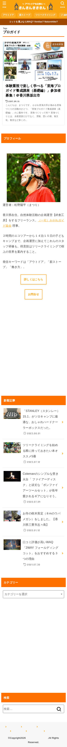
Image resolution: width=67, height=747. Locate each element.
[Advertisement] (33, 353)
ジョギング (18, 731)
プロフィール (34, 731)
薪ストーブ (24, 15)
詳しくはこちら (33, 279)
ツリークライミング (45, 15)
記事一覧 (50, 731)
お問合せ (33, 294)
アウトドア (8, 15)
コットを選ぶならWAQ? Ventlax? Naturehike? (33, 21)
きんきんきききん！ (37, 738)
